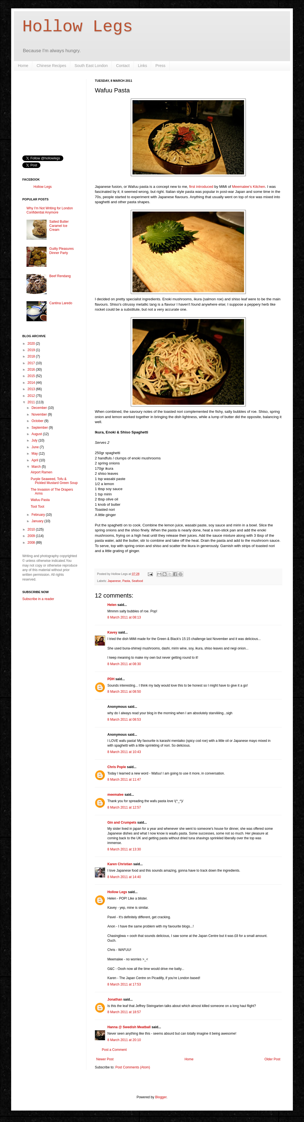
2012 (32, 396)
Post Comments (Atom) (132, 1067)
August (37, 434)
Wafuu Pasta (40, 500)
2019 (32, 350)
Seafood (137, 580)
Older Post (272, 1059)
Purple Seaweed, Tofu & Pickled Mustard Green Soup (54, 481)
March (37, 467)
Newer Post (105, 1059)
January (38, 521)
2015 (32, 376)
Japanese (114, 580)
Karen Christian (119, 864)
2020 (32, 344)
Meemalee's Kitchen (248, 186)
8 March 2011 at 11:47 (124, 779)
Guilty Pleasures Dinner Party (61, 251)
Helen (112, 605)
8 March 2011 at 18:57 (124, 1012)
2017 (32, 363)
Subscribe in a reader (38, 599)
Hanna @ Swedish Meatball (129, 1027)
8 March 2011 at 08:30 (124, 664)
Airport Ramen (41, 472)
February (39, 515)
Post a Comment (114, 1050)
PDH (110, 679)
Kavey (112, 632)
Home (23, 65)
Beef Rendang (60, 276)
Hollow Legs (77, 26)
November (40, 414)
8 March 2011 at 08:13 (124, 617)
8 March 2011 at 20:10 (124, 1040)
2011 (32, 402)
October (38, 421)
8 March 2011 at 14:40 (124, 877)
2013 (32, 389)
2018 (32, 356)
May (35, 453)
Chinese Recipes (51, 65)
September (40, 428)
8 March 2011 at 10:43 (124, 752)
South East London (91, 65)
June (36, 447)
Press (160, 65)
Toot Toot (37, 507)
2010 (32, 529)
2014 (32, 383)
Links (142, 65)
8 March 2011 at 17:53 (124, 984)
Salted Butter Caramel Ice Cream (59, 226)
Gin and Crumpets (121, 822)
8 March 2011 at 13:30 (124, 849)
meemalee (115, 795)
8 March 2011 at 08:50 (124, 692)
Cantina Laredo (60, 303)
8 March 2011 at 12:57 (124, 807)
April (35, 460)
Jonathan (114, 999)
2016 (32, 369)
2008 (32, 543)
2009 (32, 536)
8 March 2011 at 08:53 (124, 719)
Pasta (126, 580)
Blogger (161, 1097)
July (35, 440)
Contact (122, 65)
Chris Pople (116, 767)
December (40, 408)
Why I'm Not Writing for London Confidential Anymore (49, 210)
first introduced (201, 186)
